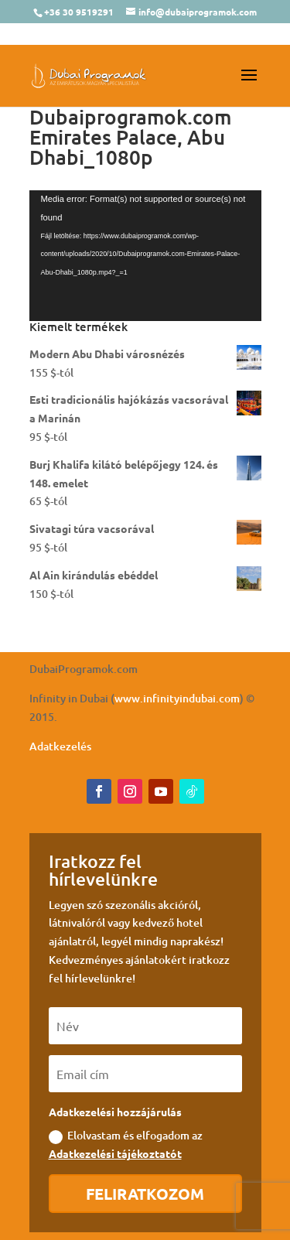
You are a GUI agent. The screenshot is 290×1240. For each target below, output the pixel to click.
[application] (145, 255)
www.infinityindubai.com (177, 698)
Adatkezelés (60, 746)
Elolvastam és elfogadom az (126, 1144)
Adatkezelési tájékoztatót (115, 1153)
